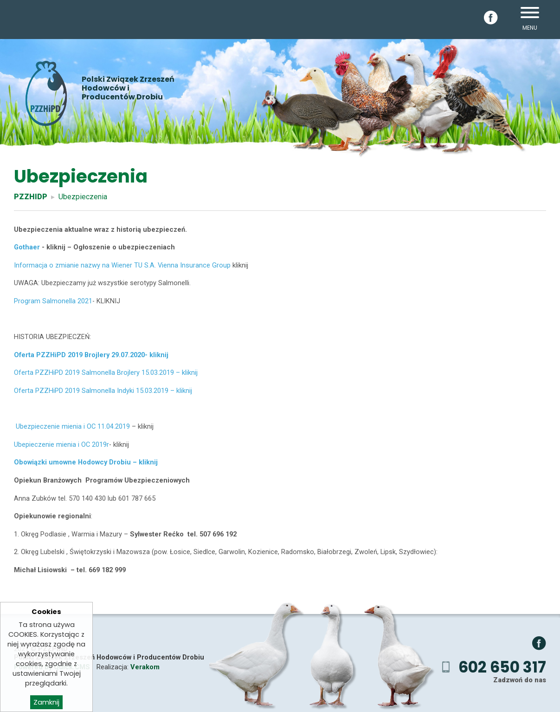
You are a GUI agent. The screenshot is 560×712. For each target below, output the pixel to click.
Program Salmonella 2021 (53, 301)
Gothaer (27, 247)
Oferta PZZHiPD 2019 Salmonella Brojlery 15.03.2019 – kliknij (106, 372)
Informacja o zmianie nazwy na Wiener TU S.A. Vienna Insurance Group (122, 265)
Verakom (145, 667)
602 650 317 (502, 667)
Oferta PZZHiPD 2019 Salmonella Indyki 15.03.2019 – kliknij (103, 390)
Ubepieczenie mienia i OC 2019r (61, 444)
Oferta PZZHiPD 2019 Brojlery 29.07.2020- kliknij (91, 355)
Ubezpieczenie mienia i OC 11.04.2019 (72, 426)
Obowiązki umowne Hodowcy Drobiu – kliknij (86, 462)
